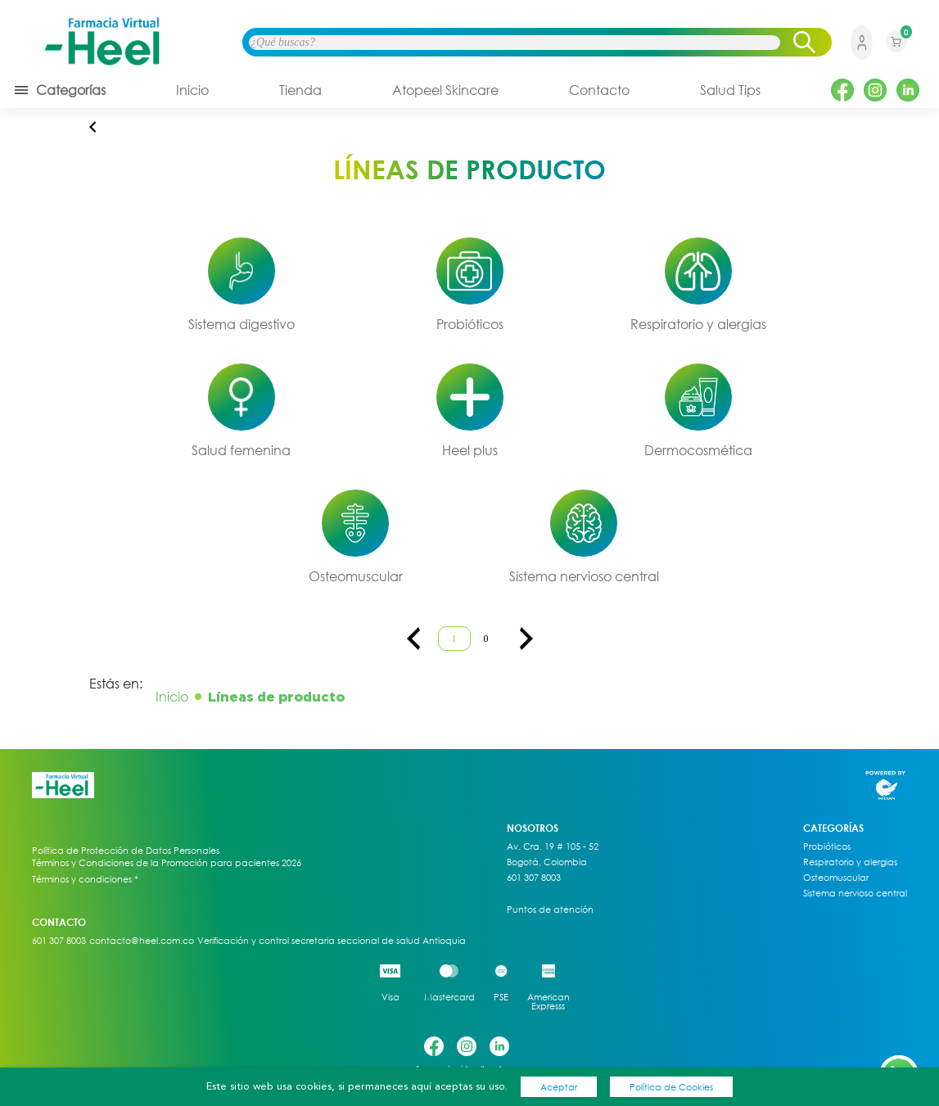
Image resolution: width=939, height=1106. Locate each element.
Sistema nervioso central (584, 576)
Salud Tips (730, 90)
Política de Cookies (671, 1086)
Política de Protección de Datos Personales (125, 850)
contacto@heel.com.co (141, 941)
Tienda (300, 90)
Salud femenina (241, 450)
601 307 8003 (534, 878)
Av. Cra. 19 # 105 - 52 (552, 846)
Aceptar (558, 1086)
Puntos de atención (550, 909)
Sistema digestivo (241, 324)
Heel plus (470, 450)
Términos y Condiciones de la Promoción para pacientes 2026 (166, 862)
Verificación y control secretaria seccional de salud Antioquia (331, 941)
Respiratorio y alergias (698, 324)
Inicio (192, 90)
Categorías (59, 90)
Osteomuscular (356, 576)
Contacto (599, 90)
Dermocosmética (698, 450)
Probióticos (469, 324)
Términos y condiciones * (85, 879)
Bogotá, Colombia (547, 862)
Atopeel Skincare (445, 90)
